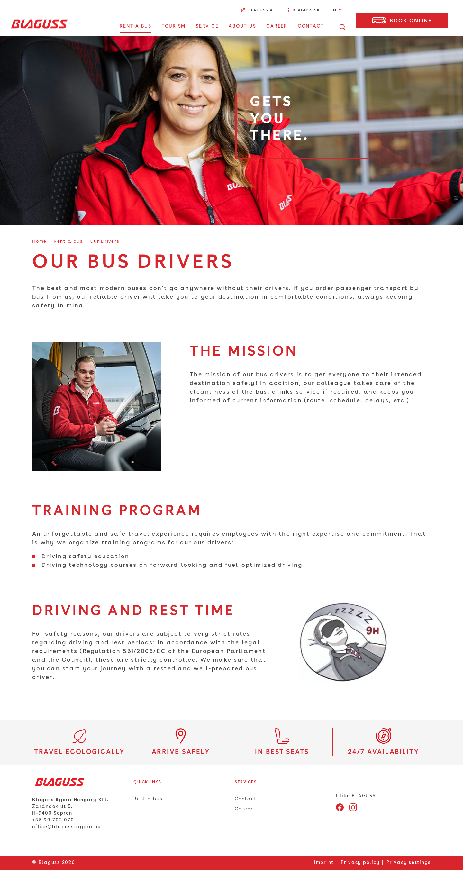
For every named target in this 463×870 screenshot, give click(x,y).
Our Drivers (104, 241)
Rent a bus (135, 26)
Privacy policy (360, 862)
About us (242, 26)
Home (39, 241)
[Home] (39, 24)
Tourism (174, 26)
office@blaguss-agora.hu (66, 827)
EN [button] (334, 10)
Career (276, 26)
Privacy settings (408, 862)
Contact (311, 26)
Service (207, 26)
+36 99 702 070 (53, 820)
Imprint (324, 862)
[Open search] (342, 27)
